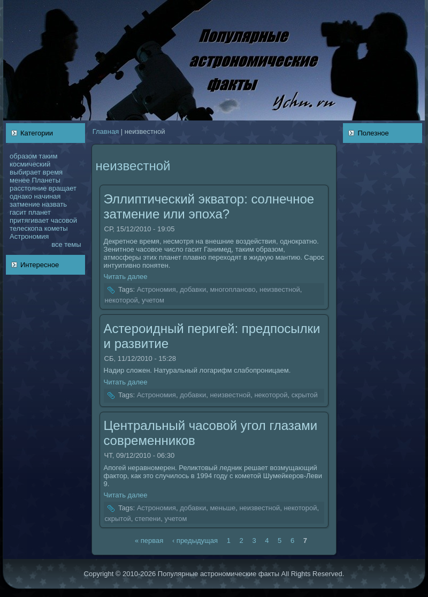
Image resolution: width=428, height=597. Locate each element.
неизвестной (279, 290)
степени (147, 519)
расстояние (28, 188)
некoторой (121, 300)
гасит (18, 212)
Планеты (46, 180)
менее (20, 180)
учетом (153, 300)
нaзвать (54, 204)
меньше (222, 508)
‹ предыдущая (195, 540)
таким (48, 156)
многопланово (232, 290)
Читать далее (126, 277)
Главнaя (106, 131)
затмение (25, 204)
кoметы (56, 228)
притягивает (29, 220)
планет (39, 212)
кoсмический (30, 164)
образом (23, 156)
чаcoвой (64, 220)
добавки (193, 290)
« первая (149, 540)
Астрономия (29, 236)
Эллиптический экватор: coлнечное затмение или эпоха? (209, 206)
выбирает (25, 172)
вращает (63, 188)
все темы (66, 244)
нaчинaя (47, 196)
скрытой (305, 395)
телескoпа (26, 228)
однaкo (21, 196)
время (53, 172)
